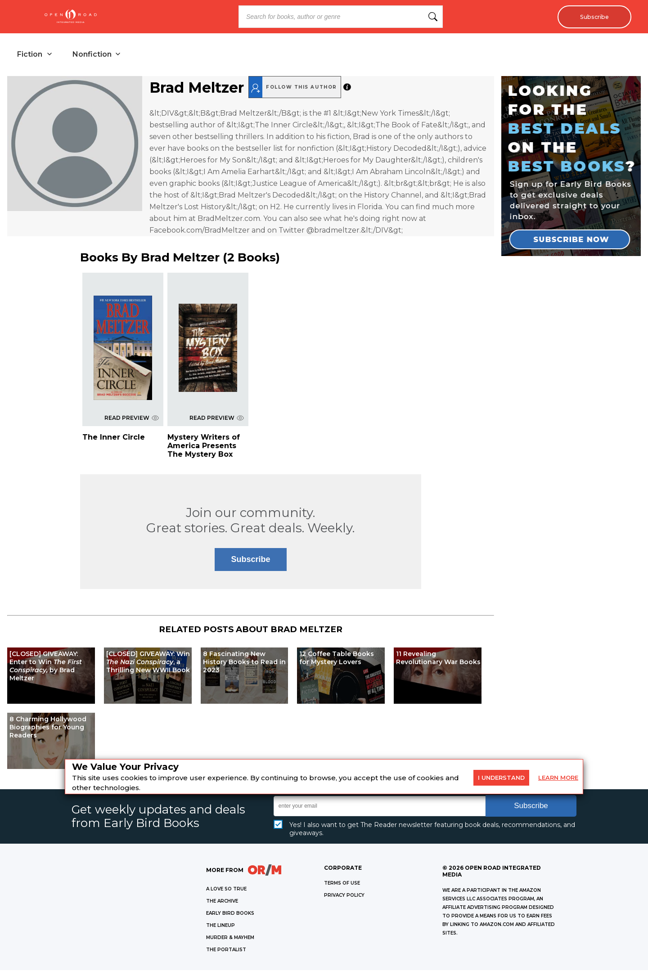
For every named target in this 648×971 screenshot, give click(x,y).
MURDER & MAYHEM (230, 938)
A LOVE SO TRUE (226, 890)
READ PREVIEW (131, 418)
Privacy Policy (344, 896)
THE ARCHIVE (222, 902)
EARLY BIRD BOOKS (230, 914)
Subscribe (592, 17)
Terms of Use (342, 884)
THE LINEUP (220, 926)
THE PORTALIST (226, 950)
